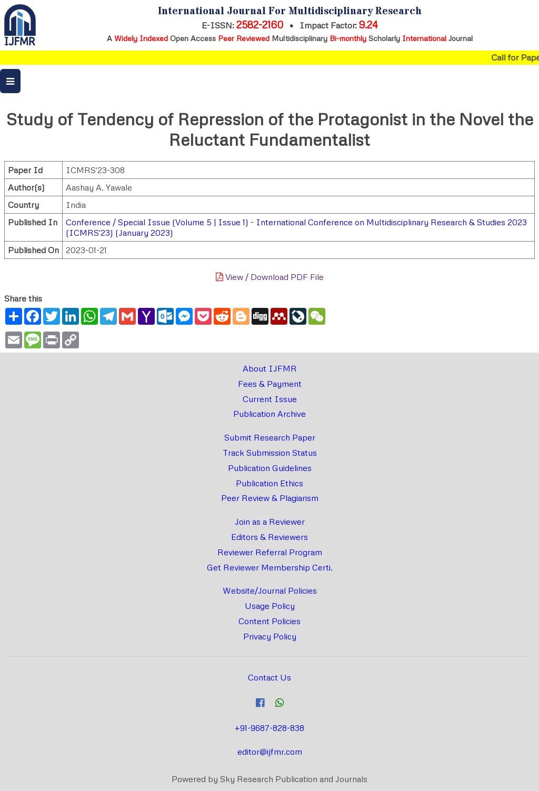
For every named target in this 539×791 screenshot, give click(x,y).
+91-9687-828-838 (269, 728)
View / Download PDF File (270, 277)
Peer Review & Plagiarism (269, 498)
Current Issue (270, 399)
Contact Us (269, 677)
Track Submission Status (270, 452)
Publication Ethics (269, 483)
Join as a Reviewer (270, 521)
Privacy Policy (269, 636)
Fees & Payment (270, 383)
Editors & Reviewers (269, 537)
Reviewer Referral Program (269, 552)
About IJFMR (270, 368)
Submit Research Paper (269, 437)
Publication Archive (269, 413)
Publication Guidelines (270, 468)
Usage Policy (270, 605)
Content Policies (269, 621)
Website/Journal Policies (270, 590)
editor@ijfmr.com (269, 751)
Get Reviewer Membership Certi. (270, 567)
